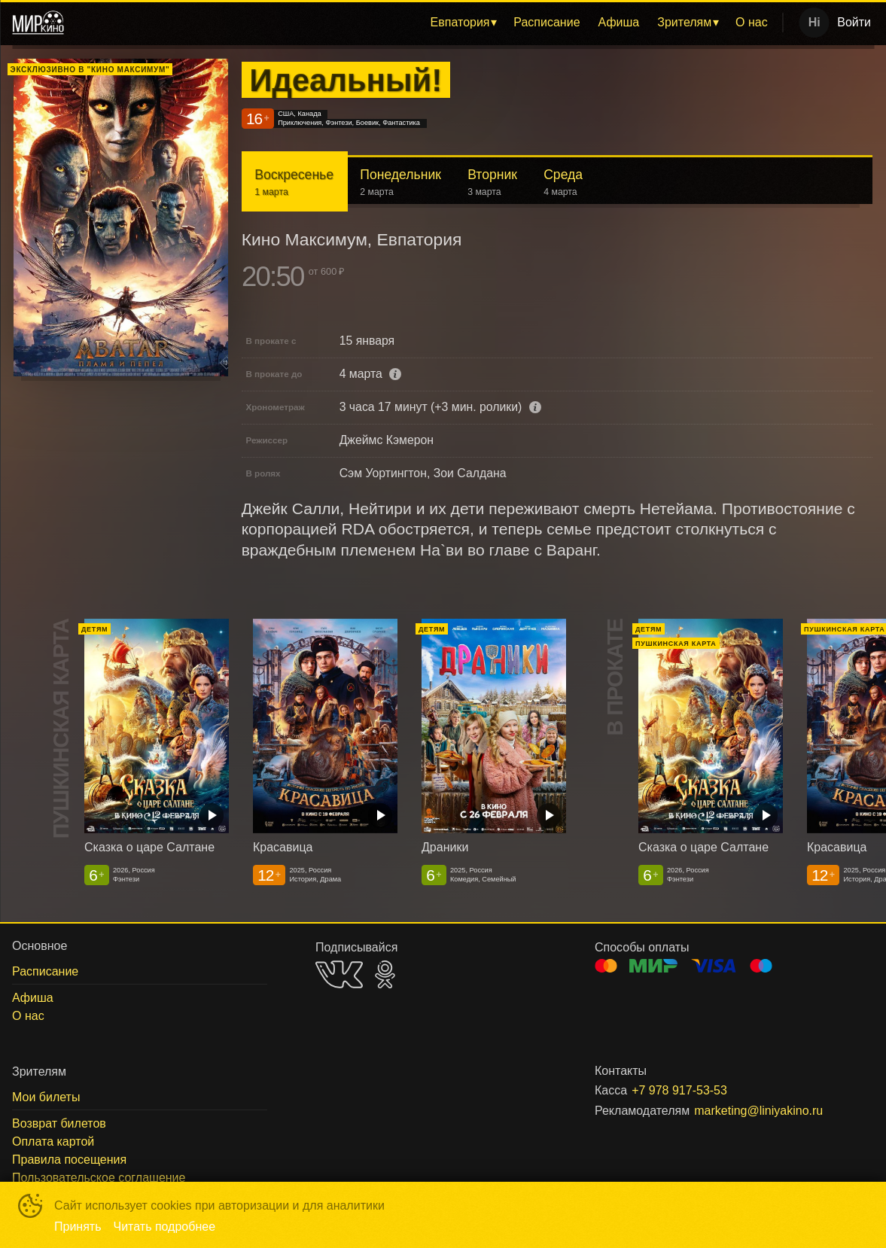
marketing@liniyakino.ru (758, 1110)
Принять (78, 1226)
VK (339, 974)
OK (385, 974)
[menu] (426, 22)
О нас (751, 22)
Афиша (619, 22)
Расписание (546, 22)
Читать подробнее (165, 1226)
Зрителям (684, 22)
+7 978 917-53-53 (679, 1090)
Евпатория (460, 22)
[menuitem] (463, 22)
